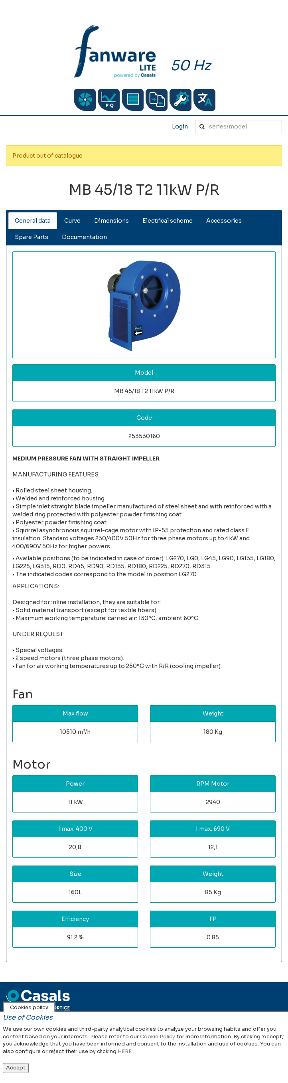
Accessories (224, 220)
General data (33, 220)
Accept (16, 1067)
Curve (72, 220)
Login (180, 126)
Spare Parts (31, 237)
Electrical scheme (167, 220)
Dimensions (111, 220)
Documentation (84, 237)
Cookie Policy (157, 1036)
